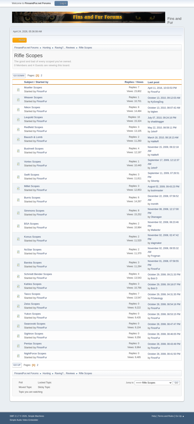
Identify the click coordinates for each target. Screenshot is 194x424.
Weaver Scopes (33, 97)
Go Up (16, 365)
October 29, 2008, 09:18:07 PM (164, 284)
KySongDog (157, 101)
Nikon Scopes (32, 107)
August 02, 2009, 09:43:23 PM (163, 186)
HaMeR (155, 141)
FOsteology (157, 298)
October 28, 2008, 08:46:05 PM (164, 334)
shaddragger (157, 121)
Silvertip (155, 181)
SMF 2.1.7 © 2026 (18, 416)
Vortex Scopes (32, 161)
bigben (154, 111)
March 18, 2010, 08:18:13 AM (163, 137)
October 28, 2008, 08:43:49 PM (164, 344)
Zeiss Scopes (32, 303)
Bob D (154, 278)
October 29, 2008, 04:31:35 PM (164, 294)
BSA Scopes (31, 223)
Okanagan (156, 217)
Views (140, 82)
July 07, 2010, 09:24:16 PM (162, 117)
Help (154, 416)
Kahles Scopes (32, 284)
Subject (29, 82)
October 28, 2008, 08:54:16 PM (164, 304)
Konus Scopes (32, 236)
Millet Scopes (32, 186)
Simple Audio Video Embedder (24, 420)
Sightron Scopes (33, 333)
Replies (129, 82)
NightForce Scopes (35, 353)
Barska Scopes (33, 262)
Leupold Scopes (33, 117)
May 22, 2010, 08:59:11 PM (162, 127)
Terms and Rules (166, 416)
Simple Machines (36, 416)
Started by (42, 82)
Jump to (129, 382)
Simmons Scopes (34, 210)
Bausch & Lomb (33, 137)
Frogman (155, 256)
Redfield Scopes (33, 127)
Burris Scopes (32, 197)
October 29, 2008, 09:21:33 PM (164, 274)
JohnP (154, 131)
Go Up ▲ (179, 416)
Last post (155, 82)
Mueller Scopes (33, 87)
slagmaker (156, 243)
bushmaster (157, 190)
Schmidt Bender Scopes (38, 274)
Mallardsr (155, 230)
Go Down (18, 76)
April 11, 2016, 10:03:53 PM (162, 88)
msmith (155, 204)
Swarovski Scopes (34, 323)
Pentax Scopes (33, 343)
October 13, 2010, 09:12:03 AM (164, 98)
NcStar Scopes (32, 249)
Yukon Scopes (32, 313)
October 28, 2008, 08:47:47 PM (164, 324)
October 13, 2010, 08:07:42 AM (164, 107)
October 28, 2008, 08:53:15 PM (164, 314)
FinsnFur (42, 91)
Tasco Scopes (32, 293)
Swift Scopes (31, 174)
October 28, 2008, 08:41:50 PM (164, 354)
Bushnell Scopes (33, 148)
